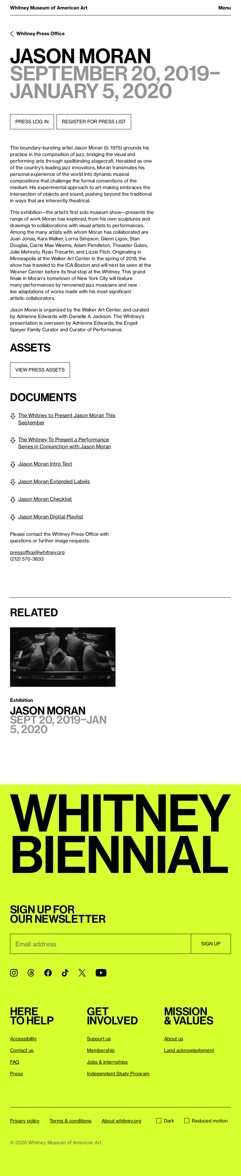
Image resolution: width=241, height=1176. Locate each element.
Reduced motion (206, 1120)
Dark (165, 1120)
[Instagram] (14, 973)
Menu (224, 7)
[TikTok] (65, 973)
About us (173, 1038)
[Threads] (31, 973)
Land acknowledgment (189, 1050)
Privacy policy (25, 1120)
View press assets (40, 369)
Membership (101, 1050)
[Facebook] (48, 973)
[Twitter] (82, 973)
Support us (99, 1038)
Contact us (22, 1050)
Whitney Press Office (40, 33)
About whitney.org (121, 1120)
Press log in (32, 121)
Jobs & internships (107, 1062)
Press (16, 1073)
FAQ (14, 1062)
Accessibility (23, 1038)
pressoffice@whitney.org (37, 552)
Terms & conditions (71, 1120)
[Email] (100, 944)
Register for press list (94, 121)
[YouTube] (101, 973)
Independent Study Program (118, 1073)
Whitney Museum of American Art (49, 7)
